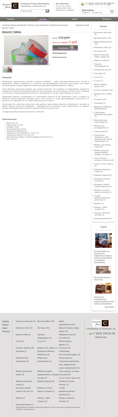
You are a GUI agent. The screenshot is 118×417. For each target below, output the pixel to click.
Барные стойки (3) (101, 60)
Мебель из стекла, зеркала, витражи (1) (103, 191)
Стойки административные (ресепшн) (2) (102, 198)
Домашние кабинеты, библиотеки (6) (103, 108)
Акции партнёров (41, 25)
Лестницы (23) (100, 51)
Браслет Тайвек (11, 31)
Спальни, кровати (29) (103, 90)
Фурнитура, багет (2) (102, 47)
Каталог (43, 19)
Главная (10, 19)
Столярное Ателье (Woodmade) (14, 25)
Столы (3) (98, 77)
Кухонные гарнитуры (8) (25, 321)
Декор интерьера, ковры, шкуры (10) (101, 56)
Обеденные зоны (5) (102, 70)
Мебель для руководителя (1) (101, 127)
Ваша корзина (88, 10)
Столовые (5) (99, 73)
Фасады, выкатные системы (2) (102, 214)
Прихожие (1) (99, 103)
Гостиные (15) (100, 99)
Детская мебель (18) (102, 38)
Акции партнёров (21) (103, 218)
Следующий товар (82, 25)
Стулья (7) (98, 81)
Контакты (107, 19)
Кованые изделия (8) (103, 175)
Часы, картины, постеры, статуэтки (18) (104, 159)
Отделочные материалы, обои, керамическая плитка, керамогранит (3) (103, 138)
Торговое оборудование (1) (101, 65)
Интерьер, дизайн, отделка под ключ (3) (103, 185)
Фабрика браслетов (59, 57)
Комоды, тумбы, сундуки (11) (101, 208)
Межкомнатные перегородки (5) (100, 121)
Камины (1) (99, 203)
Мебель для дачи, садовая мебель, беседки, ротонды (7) (103, 152)
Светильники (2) (101, 131)
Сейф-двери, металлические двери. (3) (103, 114)
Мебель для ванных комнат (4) (102, 146)
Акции (74, 19)
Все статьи (109, 307)
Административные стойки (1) (102, 170)
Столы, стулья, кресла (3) (69, 378)
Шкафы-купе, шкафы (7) (47, 348)
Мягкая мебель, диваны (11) (100, 85)
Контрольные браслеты (58, 25)
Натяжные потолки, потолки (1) (102, 180)
